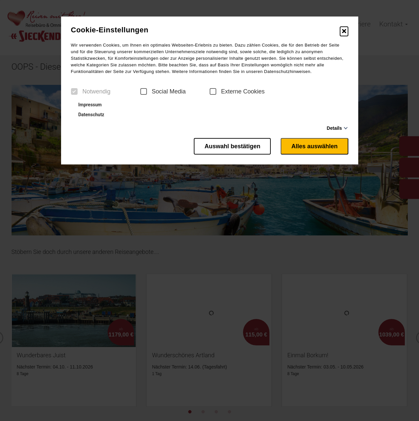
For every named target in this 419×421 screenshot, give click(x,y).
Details (334, 128)
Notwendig (91, 91)
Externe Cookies (237, 91)
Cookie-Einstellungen (110, 30)
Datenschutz (88, 114)
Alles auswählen (314, 146)
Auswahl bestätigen (232, 146)
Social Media (163, 91)
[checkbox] (74, 91)
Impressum (87, 104)
